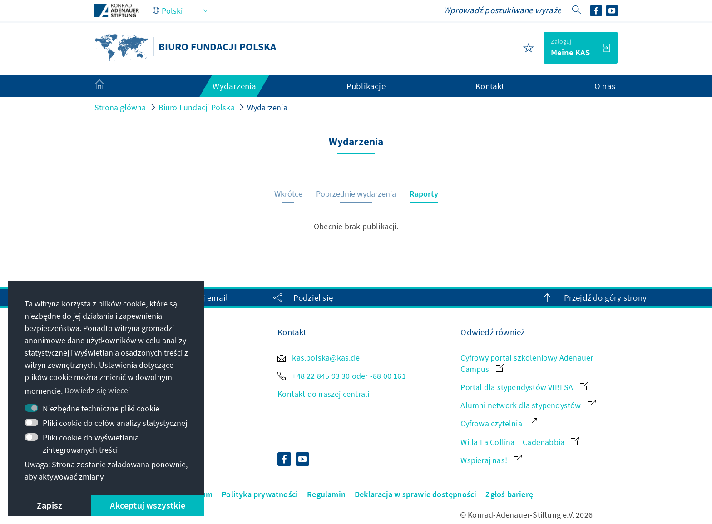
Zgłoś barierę (509, 494)
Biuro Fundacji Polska (196, 107)
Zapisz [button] (49, 505)
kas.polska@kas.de (318, 357)
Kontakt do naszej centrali (323, 394)
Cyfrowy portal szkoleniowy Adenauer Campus (526, 363)
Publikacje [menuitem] (366, 85)
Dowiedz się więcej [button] (97, 390)
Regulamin (326, 494)
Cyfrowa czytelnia (498, 423)
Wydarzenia (267, 107)
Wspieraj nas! (491, 460)
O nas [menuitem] (604, 85)
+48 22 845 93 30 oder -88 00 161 (341, 376)
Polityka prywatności (260, 494)
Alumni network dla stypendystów (527, 405)
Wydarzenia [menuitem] (234, 85)
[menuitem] (108, 86)
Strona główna (120, 107)
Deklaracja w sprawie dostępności (415, 494)
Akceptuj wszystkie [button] (147, 505)
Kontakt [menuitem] (489, 85)
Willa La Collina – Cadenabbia (519, 442)
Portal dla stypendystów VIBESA (524, 387)
